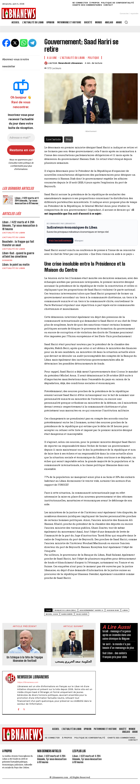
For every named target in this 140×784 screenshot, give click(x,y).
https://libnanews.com (27, 682)
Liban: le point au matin (15, 264)
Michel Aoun (52, 614)
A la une (52, 57)
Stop (68, 139)
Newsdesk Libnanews (70, 63)
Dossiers (7, 260)
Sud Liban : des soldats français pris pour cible (114, 655)
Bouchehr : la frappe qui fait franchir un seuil (18, 243)
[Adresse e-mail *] (21, 137)
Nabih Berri (67, 614)
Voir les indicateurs (60, 240)
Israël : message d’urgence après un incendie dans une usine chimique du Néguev (116, 635)
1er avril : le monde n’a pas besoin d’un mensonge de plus (118, 646)
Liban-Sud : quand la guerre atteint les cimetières (18, 254)
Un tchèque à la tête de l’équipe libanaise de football (25, 659)
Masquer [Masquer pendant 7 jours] (79, 240)
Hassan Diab (113, 610)
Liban (125, 610)
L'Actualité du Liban (13, 233)
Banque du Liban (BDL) (65, 610)
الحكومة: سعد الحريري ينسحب (73, 661)
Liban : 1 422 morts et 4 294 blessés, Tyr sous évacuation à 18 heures (27, 201)
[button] (126, 22)
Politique (93, 57)
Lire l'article (53, 139)
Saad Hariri (82, 614)
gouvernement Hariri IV (91, 610)
